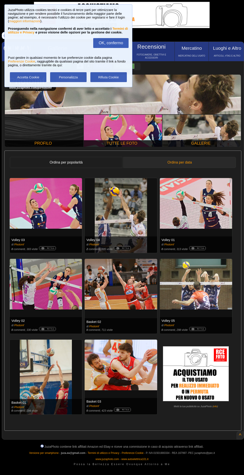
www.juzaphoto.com (107, 459)
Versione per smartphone (43, 453)
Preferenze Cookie (21, 61)
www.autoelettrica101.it (134, 459)
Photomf (19, 244)
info (215, 406)
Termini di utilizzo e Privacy (103, 453)
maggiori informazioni (24, 21)
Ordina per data (180, 162)
